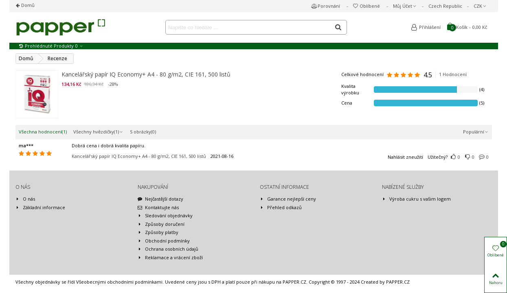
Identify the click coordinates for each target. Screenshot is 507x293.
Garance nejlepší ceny (288, 199)
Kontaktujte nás (158, 207)
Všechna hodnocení (43, 132)
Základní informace (40, 207)
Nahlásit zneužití (405, 157)
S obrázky (143, 132)
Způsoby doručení (161, 224)
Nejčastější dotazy (160, 199)
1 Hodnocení (453, 74)
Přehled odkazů (281, 207)
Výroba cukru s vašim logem (416, 199)
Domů (27, 5)
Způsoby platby (158, 232)
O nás (25, 199)
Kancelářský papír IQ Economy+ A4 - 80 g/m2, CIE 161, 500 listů (145, 74)
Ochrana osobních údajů (168, 249)
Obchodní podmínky (164, 241)
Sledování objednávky (165, 215)
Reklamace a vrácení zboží (170, 257)
